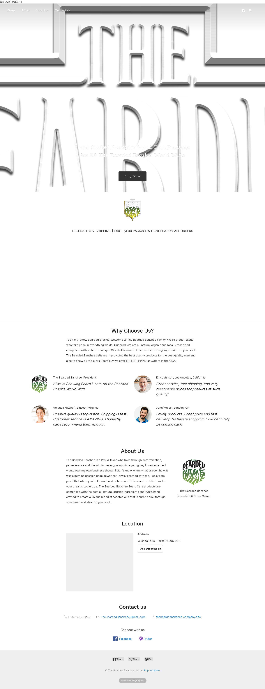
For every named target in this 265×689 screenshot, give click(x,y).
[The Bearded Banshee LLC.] (132, 210)
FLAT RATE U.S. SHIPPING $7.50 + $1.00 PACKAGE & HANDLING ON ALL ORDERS (132, 231)
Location (42, 10)
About (25, 10)
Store (11, 10)
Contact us (62, 10)
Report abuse (152, 670)
